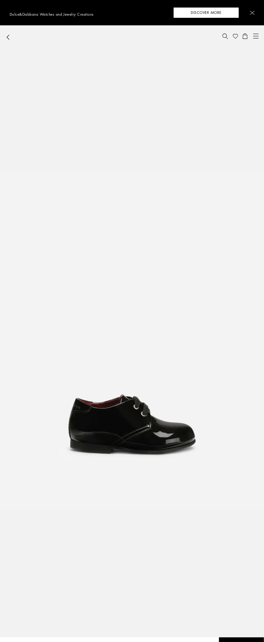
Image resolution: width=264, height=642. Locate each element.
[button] (252, 12)
